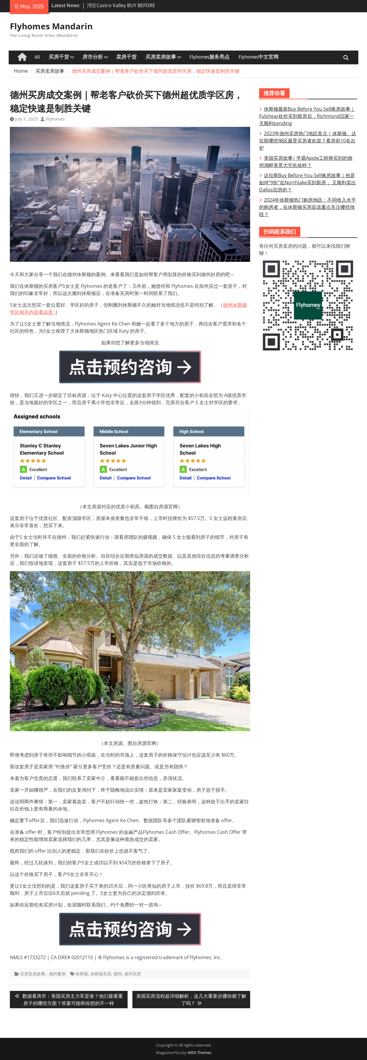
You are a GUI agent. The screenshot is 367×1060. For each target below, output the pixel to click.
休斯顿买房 (100, 974)
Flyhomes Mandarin (51, 26)
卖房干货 (126, 57)
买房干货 (59, 57)
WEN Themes (199, 1052)
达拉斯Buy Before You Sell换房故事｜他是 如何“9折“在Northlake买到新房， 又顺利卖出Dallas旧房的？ (307, 182)
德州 (118, 974)
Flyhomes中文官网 (258, 57)
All (37, 57)
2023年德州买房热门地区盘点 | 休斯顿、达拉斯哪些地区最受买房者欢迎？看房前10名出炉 (307, 140)
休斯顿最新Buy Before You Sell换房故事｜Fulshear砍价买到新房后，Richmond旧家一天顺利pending (307, 116)
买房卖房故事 (161, 57)
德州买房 (132, 974)
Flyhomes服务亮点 (209, 57)
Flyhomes (55, 119)
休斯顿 (81, 974)
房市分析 (92, 57)
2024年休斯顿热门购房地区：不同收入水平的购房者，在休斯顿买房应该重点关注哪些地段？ (307, 207)
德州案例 (57, 974)
